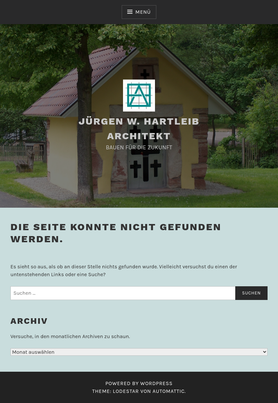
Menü (143, 12)
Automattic (168, 391)
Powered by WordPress (139, 383)
